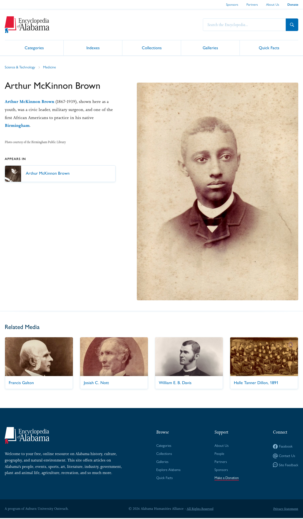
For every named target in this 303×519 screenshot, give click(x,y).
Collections (152, 47)
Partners (252, 4)
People (218, 454)
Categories (34, 47)
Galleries (210, 47)
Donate (292, 5)
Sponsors (232, 4)
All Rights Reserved (199, 509)
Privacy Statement (285, 509)
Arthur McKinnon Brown (30, 101)
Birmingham (18, 125)
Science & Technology (21, 67)
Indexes (93, 47)
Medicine (51, 67)
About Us (272, 4)
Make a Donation (226, 478)
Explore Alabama (168, 470)
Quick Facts (269, 47)
